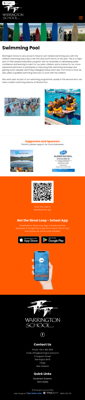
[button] (9, 3)
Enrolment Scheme (42, 378)
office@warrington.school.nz (45, 353)
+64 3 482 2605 (46, 349)
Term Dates (42, 382)
